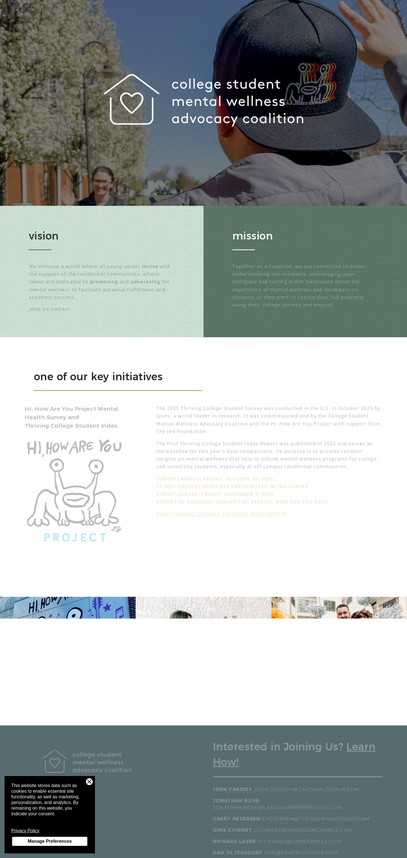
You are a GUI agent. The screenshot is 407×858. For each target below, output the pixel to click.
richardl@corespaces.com (304, 841)
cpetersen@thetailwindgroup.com (320, 819)
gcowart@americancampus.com (307, 830)
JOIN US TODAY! (49, 311)
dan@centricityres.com (305, 852)
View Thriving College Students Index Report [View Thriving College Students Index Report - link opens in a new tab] (225, 514)
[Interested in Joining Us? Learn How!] (301, 758)
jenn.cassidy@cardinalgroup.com (310, 789)
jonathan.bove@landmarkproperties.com (281, 807)
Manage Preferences (50, 841)
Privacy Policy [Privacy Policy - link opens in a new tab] (25, 830)
